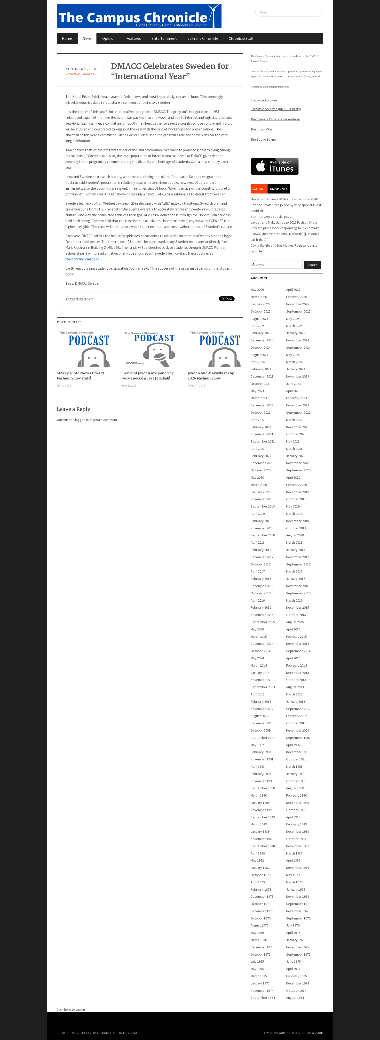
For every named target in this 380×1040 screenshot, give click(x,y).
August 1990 (295, 788)
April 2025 (258, 325)
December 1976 (262, 911)
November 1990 (262, 781)
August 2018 (295, 535)
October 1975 (260, 954)
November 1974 (262, 990)
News (87, 38)
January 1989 (260, 831)
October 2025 (260, 311)
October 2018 (296, 528)
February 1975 (296, 976)
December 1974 (297, 983)
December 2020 (262, 463)
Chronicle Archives (264, 100)
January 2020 (260, 492)
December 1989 (297, 802)
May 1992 (257, 745)
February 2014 (296, 665)
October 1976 (260, 918)
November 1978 (297, 896)
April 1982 (293, 860)
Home (67, 38)
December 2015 (297, 607)
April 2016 (258, 600)
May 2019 (293, 506)
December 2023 (262, 376)
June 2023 (293, 383)
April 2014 (293, 658)
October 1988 (296, 839)
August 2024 (259, 355)
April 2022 (258, 420)
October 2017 (260, 564)
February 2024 (261, 369)
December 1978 (262, 896)
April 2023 (293, 391)
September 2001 (263, 737)
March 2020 (259, 485)
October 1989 (296, 810)
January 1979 (295, 889)
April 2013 (258, 694)
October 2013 (296, 679)
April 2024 (258, 362)
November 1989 (262, 810)
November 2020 (297, 463)
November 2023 (297, 376)
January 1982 (260, 867)
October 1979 (260, 875)
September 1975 (298, 954)
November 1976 (297, 911)
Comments (279, 189)
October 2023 (260, 383)
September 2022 (298, 412)
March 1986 (294, 853)
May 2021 (293, 441)
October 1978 (260, 904)
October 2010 (296, 723)
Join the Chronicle (203, 38)
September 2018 (263, 535)
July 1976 (293, 925)
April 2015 (293, 629)
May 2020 (257, 477)
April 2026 (293, 289)
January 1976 (295, 940)
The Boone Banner (264, 139)
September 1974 (263, 997)
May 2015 (257, 629)
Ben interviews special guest (272, 216)
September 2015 (263, 622)
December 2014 (262, 643)
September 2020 (298, 470)
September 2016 (298, 593)
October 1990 (296, 781)
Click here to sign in (71, 1009)
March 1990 (259, 795)
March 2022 (294, 420)
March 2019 (294, 513)
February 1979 (261, 889)
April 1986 (258, 853)
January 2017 (295, 578)
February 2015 (296, 636)
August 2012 (259, 716)
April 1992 (293, 745)
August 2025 (259, 318)
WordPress (286, 1033)
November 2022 (297, 405)
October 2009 (260, 730)
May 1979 (293, 875)
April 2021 (258, 448)
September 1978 (298, 904)
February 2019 (261, 521)
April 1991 (258, 766)
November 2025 (297, 304)
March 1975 (259, 976)
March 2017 (294, 571)
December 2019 (297, 492)
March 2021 (294, 448)
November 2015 (262, 615)
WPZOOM (317, 1033)
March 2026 (259, 297)
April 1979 (258, 882)
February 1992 (261, 752)
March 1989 (259, 824)
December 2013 (297, 672)
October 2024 (260, 347)
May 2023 (257, 391)
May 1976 (257, 932)
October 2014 (260, 651)
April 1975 (293, 969)
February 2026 (296, 297)
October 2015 (296, 615)
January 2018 (295, 550)
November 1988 (262, 839)
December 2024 (262, 340)
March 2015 (259, 636)
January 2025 (295, 333)
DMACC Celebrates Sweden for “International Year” (170, 71)
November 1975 (297, 947)
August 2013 (295, 687)
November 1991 (262, 759)
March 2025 (294, 325)
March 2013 (294, 694)
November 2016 (297, 586)
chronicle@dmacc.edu (277, 86)
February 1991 (261, 774)
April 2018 (258, 542)
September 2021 (263, 441)
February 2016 (261, 607)
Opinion (109, 38)
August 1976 (259, 925)
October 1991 (296, 759)
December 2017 (262, 557)
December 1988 (297, 831)
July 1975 (257, 961)
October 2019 (296, 499)
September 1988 (263, 846)
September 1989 (263, 817)
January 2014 (260, 672)
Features (133, 38)
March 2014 (259, 665)
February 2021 (261, 456)
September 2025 (298, 311)
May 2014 (257, 658)
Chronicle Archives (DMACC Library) (276, 109)
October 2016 (260, 593)
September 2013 (263, 687)
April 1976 (293, 932)
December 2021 (297, 427)
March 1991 (294, 766)
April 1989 (293, 817)
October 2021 (296, 434)
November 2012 (262, 709)
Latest (259, 189)
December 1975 (262, 947)
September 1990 (263, 788)
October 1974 (296, 990)
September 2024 (298, 347)
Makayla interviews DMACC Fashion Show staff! (81, 375)
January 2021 (295, 456)
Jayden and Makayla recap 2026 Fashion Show (211, 375)
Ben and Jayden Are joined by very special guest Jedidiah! (148, 375)
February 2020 (296, 485)
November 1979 (297, 867)
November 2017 (297, 557)
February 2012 (296, 716)
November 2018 (262, 528)
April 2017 (258, 571)
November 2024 (297, 340)
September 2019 (263, 506)
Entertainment (164, 38)
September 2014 (298, 651)
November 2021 (262, 434)
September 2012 (298, 709)
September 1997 (298, 737)
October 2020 (260, 470)
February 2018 (261, 550)
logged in (82, 420)
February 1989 (296, 824)
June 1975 (293, 961)
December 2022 (262, 405)
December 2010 (262, 723)
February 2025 (261, 333)
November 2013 (262, 679)
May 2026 (257, 289)
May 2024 (293, 355)
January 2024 (295, 369)
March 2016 (294, 600)
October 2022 (260, 412)
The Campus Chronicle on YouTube (275, 119)
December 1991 (297, 752)
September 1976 (298, 918)
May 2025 (293, 318)
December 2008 (297, 730)
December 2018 (297, 521)
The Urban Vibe (261, 129)
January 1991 (295, 774)
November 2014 (297, 643)
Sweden (94, 283)
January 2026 (260, 304)
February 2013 (261, 701)
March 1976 (259, 940)
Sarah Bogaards (82, 74)
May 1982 (257, 860)
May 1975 (257, 969)
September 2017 (298, 564)
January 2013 (295, 701)
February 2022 (261, 427)
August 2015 (295, 622)
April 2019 (258, 513)
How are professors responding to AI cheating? (285, 228)
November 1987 (297, 846)
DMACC (80, 283)
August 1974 (295, 997)
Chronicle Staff (241, 38)
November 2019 (262, 499)
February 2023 (296, 398)
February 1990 (296, 795)
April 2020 (293, 477)
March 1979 (294, 882)
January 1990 (260, 802)
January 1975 (260, 983)
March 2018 (294, 542)
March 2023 (259, 398)
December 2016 (262, 586)
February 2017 (261, 578)
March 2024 (294, 362)
